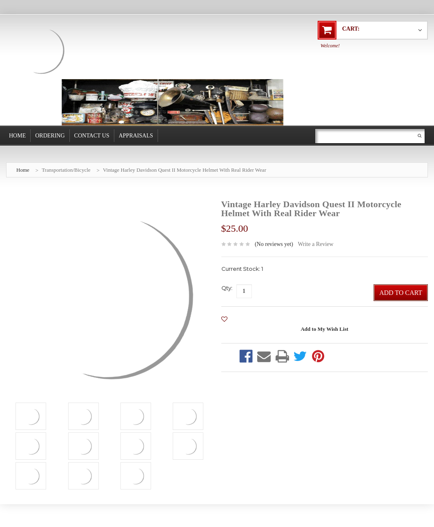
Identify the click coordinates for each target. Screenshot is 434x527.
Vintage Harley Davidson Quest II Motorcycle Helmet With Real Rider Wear (184, 170)
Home (17, 136)
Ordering (50, 136)
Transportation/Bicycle (66, 170)
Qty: (226, 288)
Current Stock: (242, 269)
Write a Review (315, 244)
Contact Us (91, 136)
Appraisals (136, 136)
